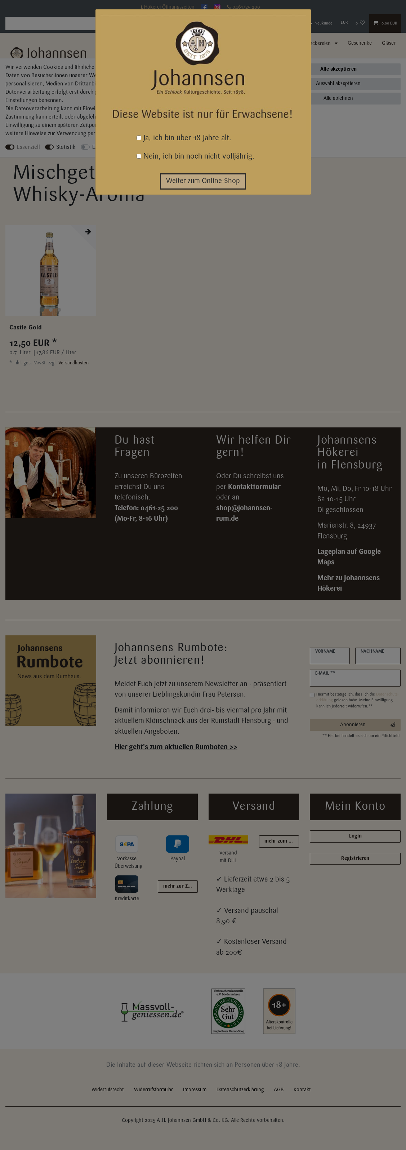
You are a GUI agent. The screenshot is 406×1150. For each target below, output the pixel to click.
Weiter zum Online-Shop (203, 181)
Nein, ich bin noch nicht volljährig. (196, 156)
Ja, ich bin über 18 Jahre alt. (184, 138)
